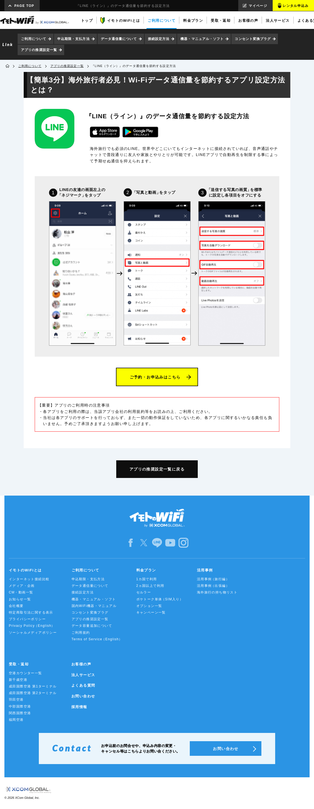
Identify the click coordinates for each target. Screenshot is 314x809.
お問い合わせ (83, 696)
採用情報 (79, 707)
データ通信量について (119, 39)
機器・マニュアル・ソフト (202, 39)
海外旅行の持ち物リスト (217, 592)
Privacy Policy (31, 625)
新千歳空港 (18, 680)
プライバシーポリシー (27, 619)
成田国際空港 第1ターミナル (33, 686)
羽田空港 (16, 700)
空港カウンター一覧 (25, 673)
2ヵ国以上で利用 (150, 586)
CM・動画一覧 (21, 592)
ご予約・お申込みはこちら (155, 377)
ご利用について (33, 39)
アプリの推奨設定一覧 (39, 50)
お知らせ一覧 (20, 599)
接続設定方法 (159, 39)
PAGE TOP (24, 6)
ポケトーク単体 (159, 599)
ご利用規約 (81, 633)
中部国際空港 (20, 706)
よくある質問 (83, 685)
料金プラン (146, 570)
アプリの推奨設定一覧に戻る (157, 469)
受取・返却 (19, 664)
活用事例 (205, 570)
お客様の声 (81, 664)
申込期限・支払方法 (73, 39)
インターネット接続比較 (29, 579)
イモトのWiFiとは (25, 570)
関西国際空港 (20, 713)
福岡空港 (16, 720)
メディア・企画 (22, 586)
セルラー (143, 592)
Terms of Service (97, 639)
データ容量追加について (92, 626)
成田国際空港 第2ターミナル (33, 693)
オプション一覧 (149, 606)
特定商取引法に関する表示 (31, 612)
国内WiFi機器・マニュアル (94, 606)
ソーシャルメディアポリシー (33, 633)
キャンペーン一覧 (151, 612)
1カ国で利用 (146, 579)
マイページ (258, 6)
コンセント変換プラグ (253, 39)
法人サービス (83, 675)
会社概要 (16, 606)
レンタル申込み (295, 6)
